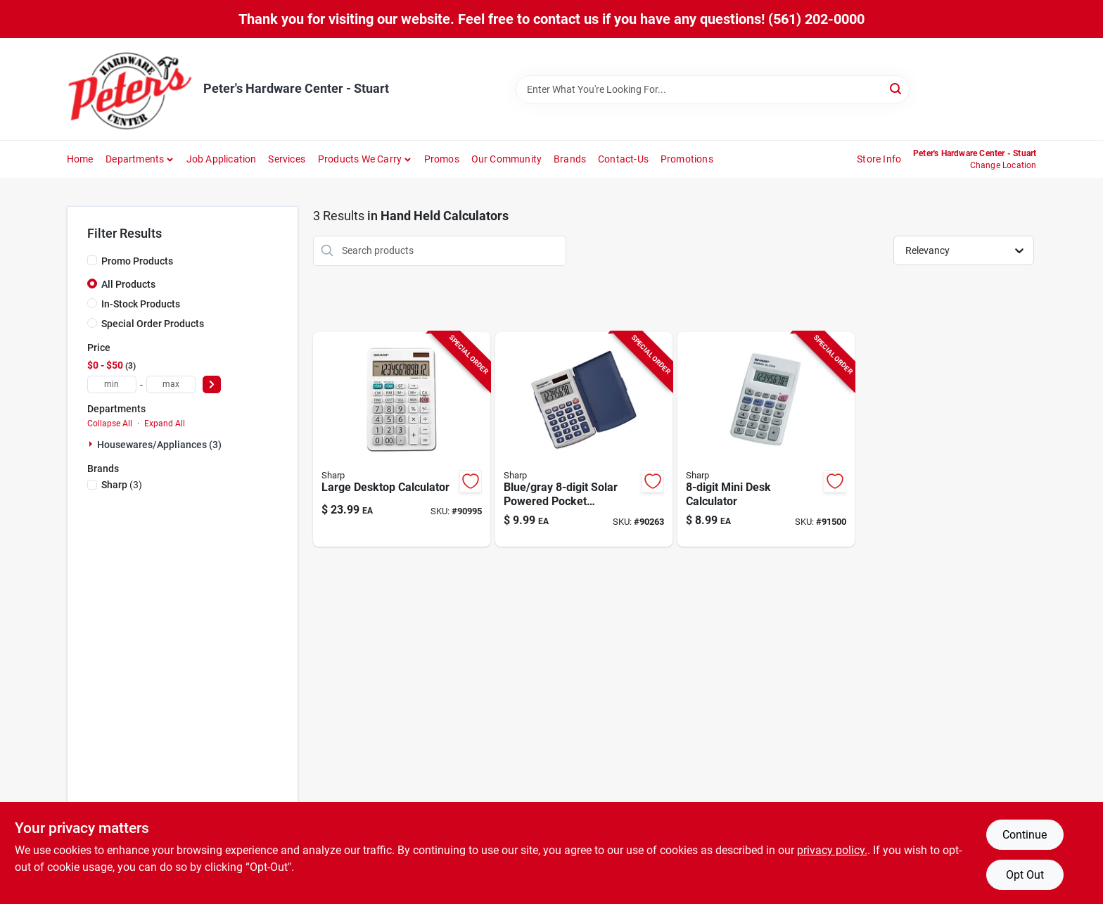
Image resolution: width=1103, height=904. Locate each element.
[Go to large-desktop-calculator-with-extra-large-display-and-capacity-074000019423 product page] (401, 439)
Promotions (687, 159)
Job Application (221, 159)
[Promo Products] (92, 260)
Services (286, 159)
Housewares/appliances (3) (159, 444)
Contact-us (623, 159)
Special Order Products (152, 323)
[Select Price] (212, 384)
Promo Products (137, 261)
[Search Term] (713, 89)
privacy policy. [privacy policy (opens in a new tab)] (832, 850)
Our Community (506, 159)
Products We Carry (360, 159)
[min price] (111, 384)
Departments (135, 159)
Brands (570, 159)
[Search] (896, 88)
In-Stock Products (140, 303)
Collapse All (109, 423)
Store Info (879, 159)
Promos (441, 159)
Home (80, 159)
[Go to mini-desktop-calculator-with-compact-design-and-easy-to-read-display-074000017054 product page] (766, 439)
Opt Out (1025, 874)
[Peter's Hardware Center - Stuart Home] (130, 89)
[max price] (171, 384)
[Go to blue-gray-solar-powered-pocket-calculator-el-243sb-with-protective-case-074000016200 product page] (583, 439)
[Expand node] (92, 444)
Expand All (164, 423)
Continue (1024, 834)
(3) (121, 484)
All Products (128, 284)
